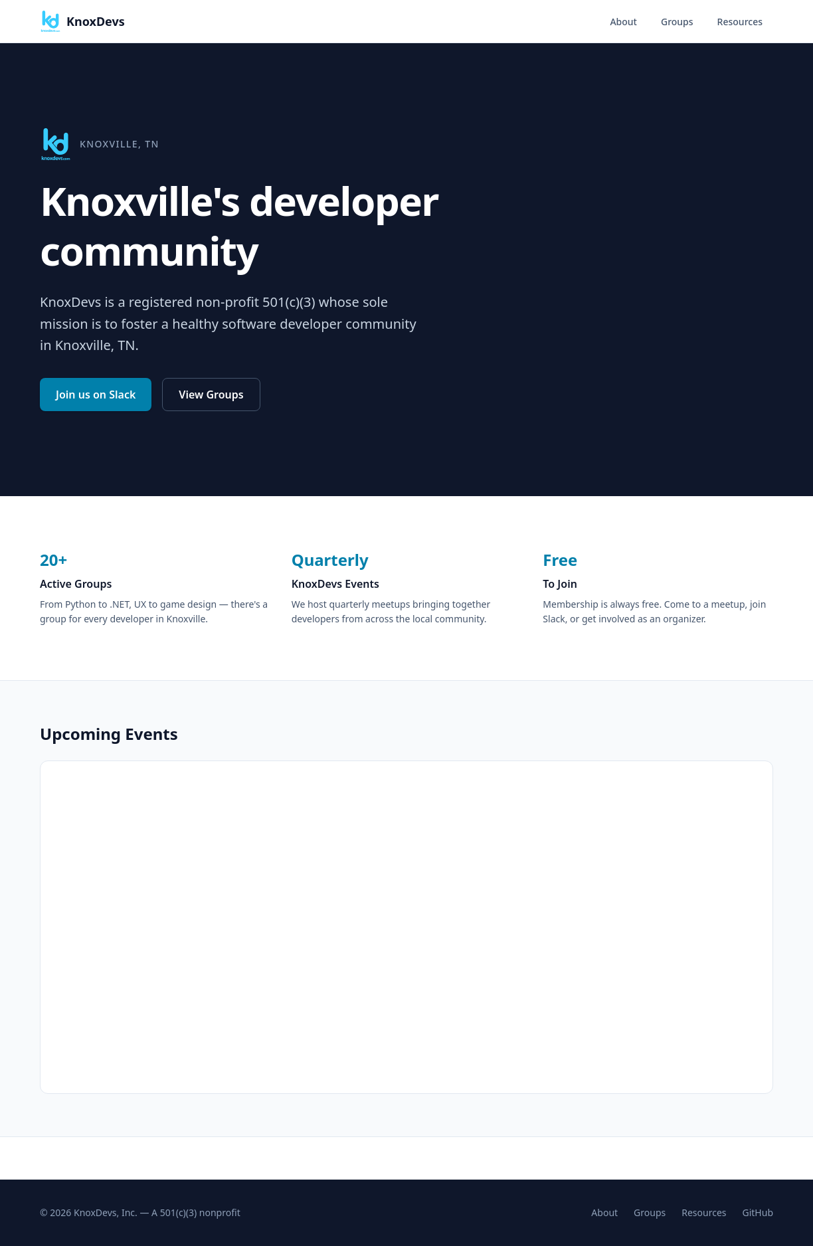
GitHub (758, 1212)
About (623, 21)
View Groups (211, 394)
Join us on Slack (96, 394)
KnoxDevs (82, 21)
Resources (740, 21)
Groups (677, 21)
